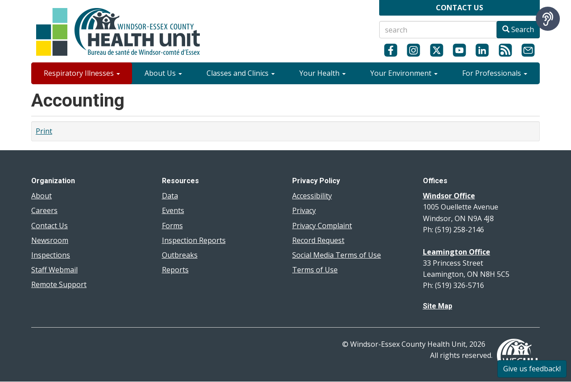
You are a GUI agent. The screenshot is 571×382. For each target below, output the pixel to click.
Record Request (318, 240)
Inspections (50, 255)
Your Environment (404, 73)
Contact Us (49, 225)
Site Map (437, 306)
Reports (175, 270)
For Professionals (494, 73)
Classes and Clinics (241, 73)
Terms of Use (315, 270)
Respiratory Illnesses (82, 73)
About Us (163, 73)
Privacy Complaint (322, 225)
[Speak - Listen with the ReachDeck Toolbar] (548, 19)
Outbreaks (180, 255)
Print (44, 131)
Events (173, 210)
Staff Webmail (54, 270)
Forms (172, 225)
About (41, 196)
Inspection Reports (194, 240)
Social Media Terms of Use (336, 255)
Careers (44, 210)
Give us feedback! (532, 369)
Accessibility (312, 196)
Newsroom (49, 240)
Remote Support (59, 284)
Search (518, 29)
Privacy (304, 210)
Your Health (322, 73)
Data (170, 196)
